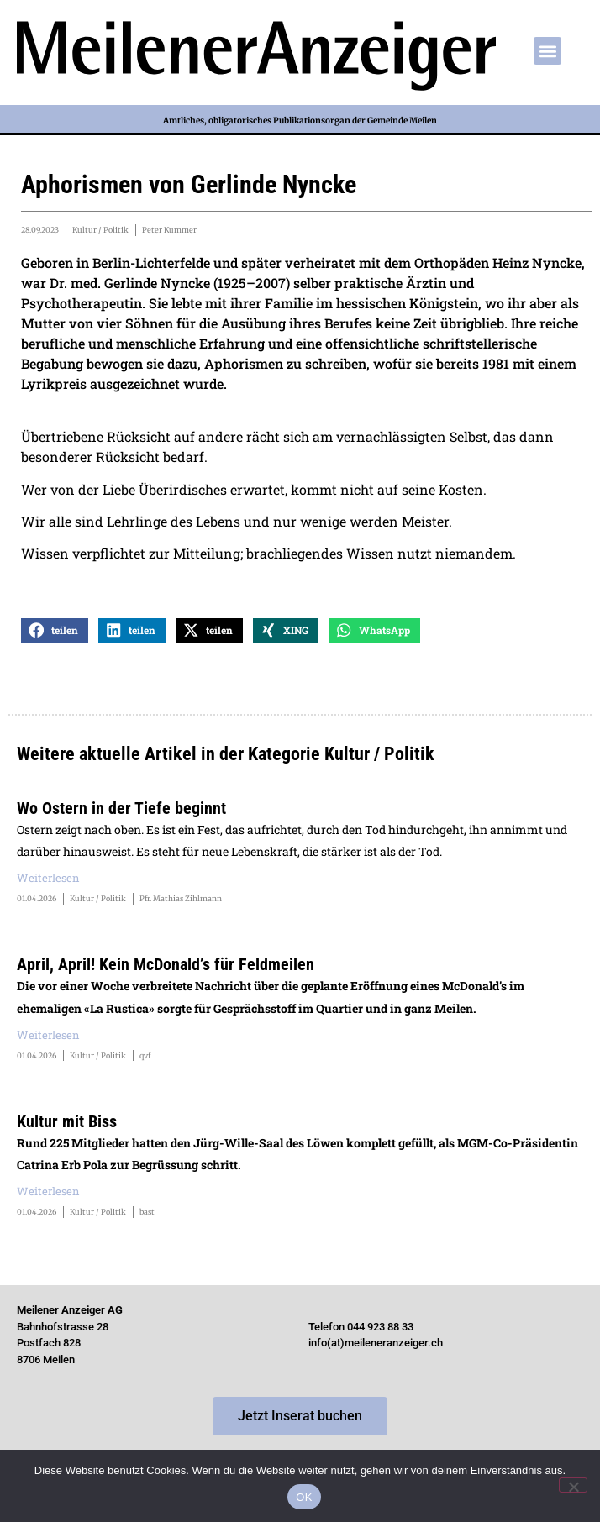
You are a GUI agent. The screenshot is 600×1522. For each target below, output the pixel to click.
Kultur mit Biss (67, 1121)
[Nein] (573, 1485)
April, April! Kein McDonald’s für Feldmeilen (165, 964)
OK (304, 1497)
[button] (547, 51)
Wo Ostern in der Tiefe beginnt (121, 808)
